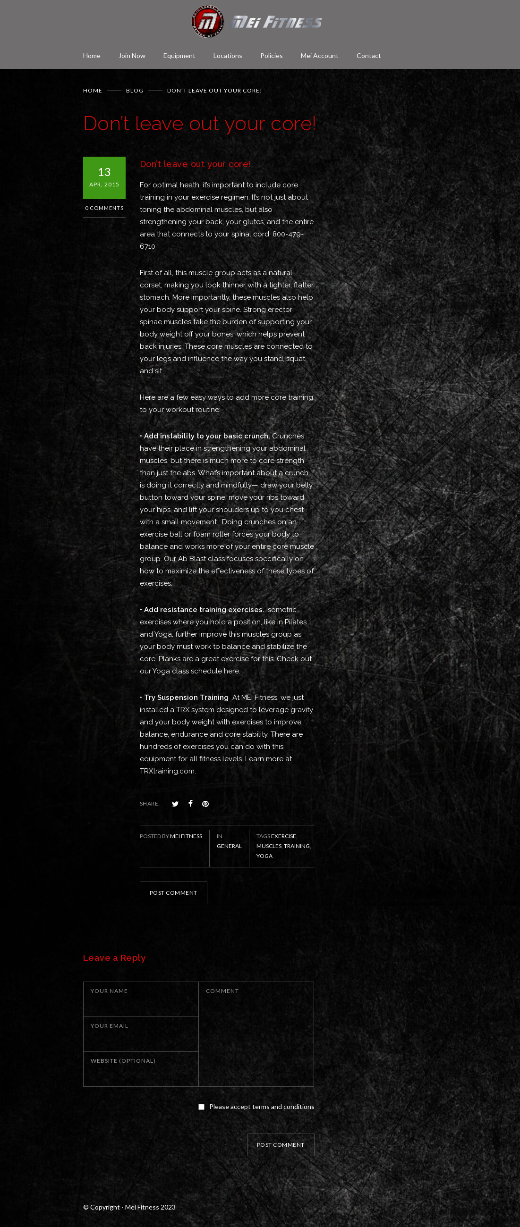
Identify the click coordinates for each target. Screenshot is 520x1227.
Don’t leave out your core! (195, 164)
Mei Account (320, 55)
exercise (283, 836)
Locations (227, 55)
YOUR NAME (109, 990)
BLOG (135, 90)
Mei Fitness (186, 836)
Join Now (132, 55)
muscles (268, 845)
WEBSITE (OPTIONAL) (123, 1060)
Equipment (179, 55)
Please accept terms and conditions (262, 1106)
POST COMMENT (173, 892)
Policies (271, 55)
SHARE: (150, 803)
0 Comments (104, 208)
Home (92, 55)
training (297, 845)
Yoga (264, 855)
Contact (369, 55)
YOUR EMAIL (109, 1025)
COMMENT (222, 990)
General (229, 845)
